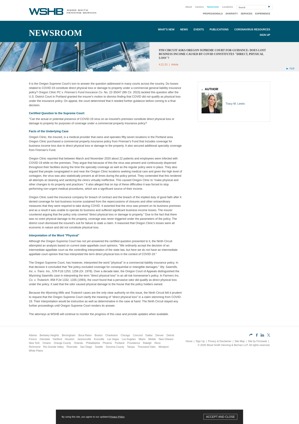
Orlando (78, 343)
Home (189, 341)
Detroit (170, 335)
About (188, 7)
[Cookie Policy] (149, 417)
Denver (159, 335)
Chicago (125, 335)
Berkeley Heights (49, 335)
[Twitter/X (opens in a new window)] (268, 335)
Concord (137, 335)
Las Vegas (113, 339)
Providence (133, 343)
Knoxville (99, 339)
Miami (142, 339)
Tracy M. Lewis (235, 103)
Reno (157, 343)
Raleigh (147, 343)
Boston (99, 335)
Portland (119, 343)
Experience (262, 13)
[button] (251, 335)
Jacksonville (84, 339)
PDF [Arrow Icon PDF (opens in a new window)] (290, 68)
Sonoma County (115, 346)
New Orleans (166, 339)
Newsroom (213, 7)
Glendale (45, 339)
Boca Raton (85, 335)
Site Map (240, 341)
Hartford (57, 339)
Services (246, 13)
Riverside (72, 346)
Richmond (34, 346)
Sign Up (265, 35)
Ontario (46, 343)
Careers (199, 7)
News (184, 29)
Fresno (33, 339)
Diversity (232, 13)
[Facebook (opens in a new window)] (257, 335)
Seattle (99, 346)
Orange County (62, 343)
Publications (219, 29)
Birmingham (68, 335)
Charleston (111, 335)
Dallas (149, 335)
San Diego (86, 346)
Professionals (213, 13)
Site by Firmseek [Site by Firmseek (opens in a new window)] (257, 341)
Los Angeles (129, 339)
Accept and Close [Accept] (220, 416)
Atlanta (33, 335)
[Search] (269, 6)
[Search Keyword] (255, 7)
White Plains (36, 350)
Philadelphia (93, 343)
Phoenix (107, 343)
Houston (69, 339)
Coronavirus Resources (252, 29)
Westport (163, 346)
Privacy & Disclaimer (219, 341)
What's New (166, 29)
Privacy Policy (116, 416)
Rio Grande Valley (53, 346)
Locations (227, 7)
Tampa (131, 346)
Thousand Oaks (147, 346)
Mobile (152, 339)
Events (199, 29)
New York (34, 343)
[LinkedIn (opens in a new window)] (262, 335)
